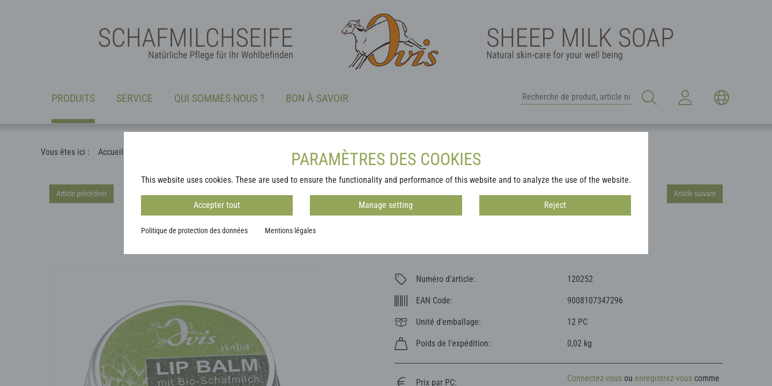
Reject (555, 205)
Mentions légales (290, 230)
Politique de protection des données (194, 230)
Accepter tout (217, 205)
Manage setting (386, 205)
